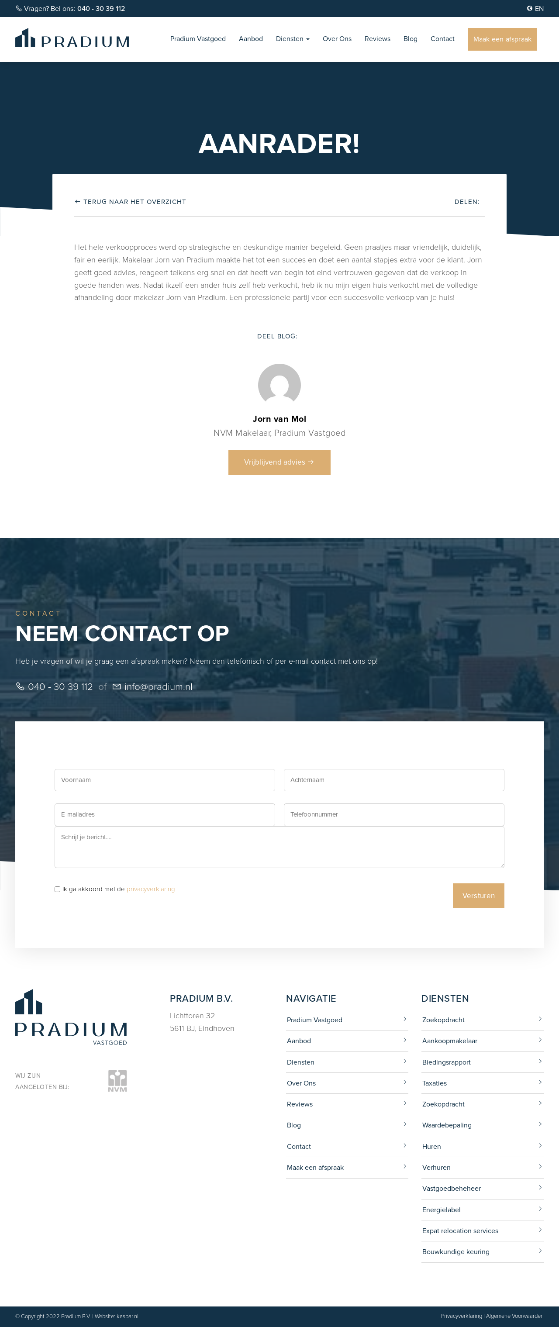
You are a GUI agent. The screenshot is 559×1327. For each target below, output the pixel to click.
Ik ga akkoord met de (118, 889)
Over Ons (337, 39)
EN (535, 8)
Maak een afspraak (502, 39)
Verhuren (436, 1167)
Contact (443, 39)
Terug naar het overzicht (130, 202)
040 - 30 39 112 (54, 686)
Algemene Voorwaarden (515, 1316)
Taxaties (434, 1083)
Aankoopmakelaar (449, 1041)
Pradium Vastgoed (198, 39)
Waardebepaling (447, 1125)
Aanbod (251, 39)
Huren (431, 1146)
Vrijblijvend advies (279, 462)
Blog (411, 39)
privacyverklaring (151, 889)
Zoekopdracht (443, 1020)
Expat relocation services (460, 1231)
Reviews (377, 39)
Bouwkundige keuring (456, 1252)
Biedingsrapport (446, 1062)
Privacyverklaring (461, 1316)
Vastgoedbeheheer (451, 1188)
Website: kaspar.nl (116, 1316)
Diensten (293, 39)
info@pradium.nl (152, 686)
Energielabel (441, 1210)
